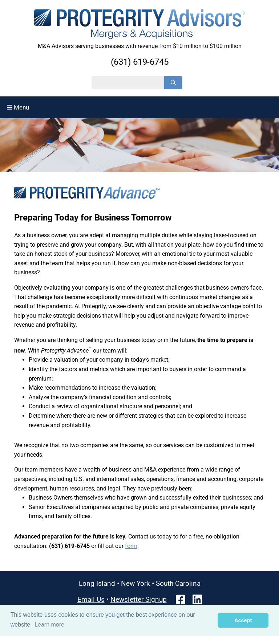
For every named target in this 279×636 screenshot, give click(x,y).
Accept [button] (243, 620)
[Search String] (128, 82)
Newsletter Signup (138, 599)
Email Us (91, 599)
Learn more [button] (49, 624)
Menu (18, 107)
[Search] (173, 82)
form (131, 545)
